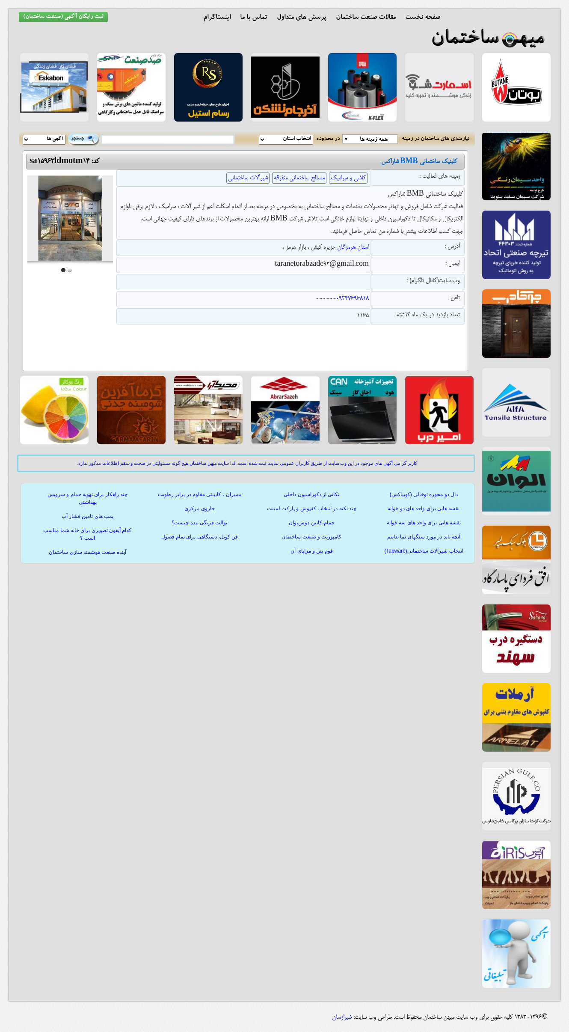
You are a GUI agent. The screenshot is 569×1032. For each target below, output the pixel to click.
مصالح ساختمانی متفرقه (299, 178)
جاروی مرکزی (199, 509)
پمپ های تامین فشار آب (87, 516)
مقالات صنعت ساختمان (366, 18)
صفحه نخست (422, 18)
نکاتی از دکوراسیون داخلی (311, 494)
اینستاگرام (217, 18)
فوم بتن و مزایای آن (311, 551)
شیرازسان (342, 1017)
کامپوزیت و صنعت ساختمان (311, 537)
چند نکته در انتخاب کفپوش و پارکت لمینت (311, 509)
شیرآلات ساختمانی (248, 178)
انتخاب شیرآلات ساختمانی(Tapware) (423, 551)
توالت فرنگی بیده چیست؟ (199, 523)
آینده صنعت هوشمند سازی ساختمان (87, 552)
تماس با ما (253, 18)
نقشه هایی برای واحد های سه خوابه (424, 523)
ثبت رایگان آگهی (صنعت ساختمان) (63, 17)
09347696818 (352, 299)
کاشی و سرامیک (348, 178)
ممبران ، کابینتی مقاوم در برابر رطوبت (199, 494)
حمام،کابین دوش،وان (311, 523)
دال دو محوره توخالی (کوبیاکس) (424, 494)
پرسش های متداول (301, 18)
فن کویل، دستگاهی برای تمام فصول (199, 537)
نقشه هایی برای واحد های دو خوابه (423, 509)
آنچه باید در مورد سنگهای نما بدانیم (423, 537)
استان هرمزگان (353, 247)
